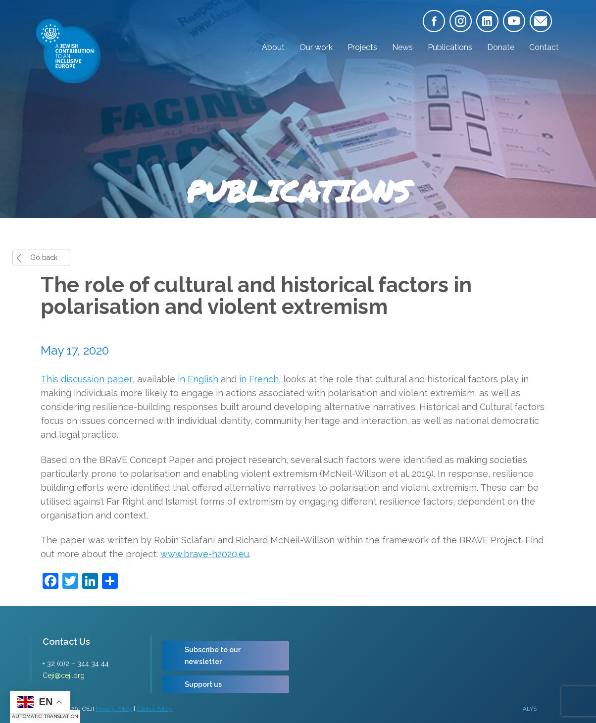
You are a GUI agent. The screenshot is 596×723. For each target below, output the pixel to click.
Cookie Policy (154, 708)
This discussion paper (87, 379)
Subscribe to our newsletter (213, 656)
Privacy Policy (114, 708)
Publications (450, 47)
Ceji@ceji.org (64, 675)
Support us (203, 684)
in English (198, 379)
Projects (362, 47)
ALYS (530, 708)
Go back (43, 257)
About (273, 47)
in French (259, 379)
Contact (544, 47)
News (402, 47)
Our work (316, 47)
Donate (500, 47)
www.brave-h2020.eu (204, 554)
